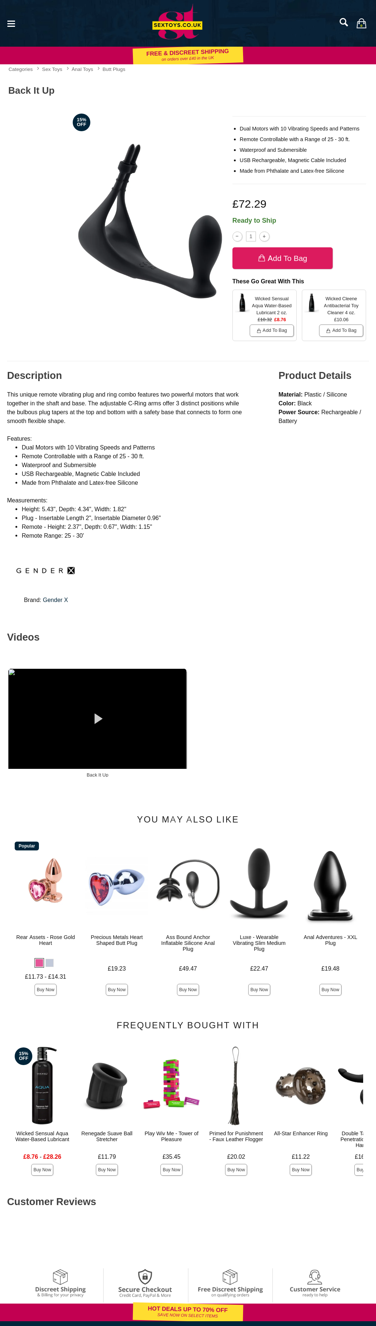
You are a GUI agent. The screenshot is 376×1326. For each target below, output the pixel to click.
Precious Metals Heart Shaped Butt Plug (117, 940)
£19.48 (330, 968)
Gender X (55, 599)
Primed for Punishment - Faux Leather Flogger (236, 1136)
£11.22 (301, 1156)
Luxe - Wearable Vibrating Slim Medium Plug (259, 943)
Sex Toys (52, 69)
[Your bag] (361, 23)
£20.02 (236, 1156)
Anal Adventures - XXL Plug (330, 940)
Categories (20, 69)
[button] (39, 963)
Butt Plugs (113, 69)
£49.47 (188, 968)
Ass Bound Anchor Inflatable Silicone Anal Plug (188, 943)
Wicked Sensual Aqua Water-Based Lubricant (42, 1136)
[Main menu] (11, 23)
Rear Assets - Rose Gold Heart (45, 940)
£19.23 (117, 968)
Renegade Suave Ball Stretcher (107, 1136)
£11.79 (107, 1156)
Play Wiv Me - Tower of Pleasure (172, 1136)
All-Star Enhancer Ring (301, 1133)
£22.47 (259, 968)
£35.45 (172, 1156)
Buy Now (45, 989)
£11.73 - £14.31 (45, 976)
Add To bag (282, 258)
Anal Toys (82, 69)
